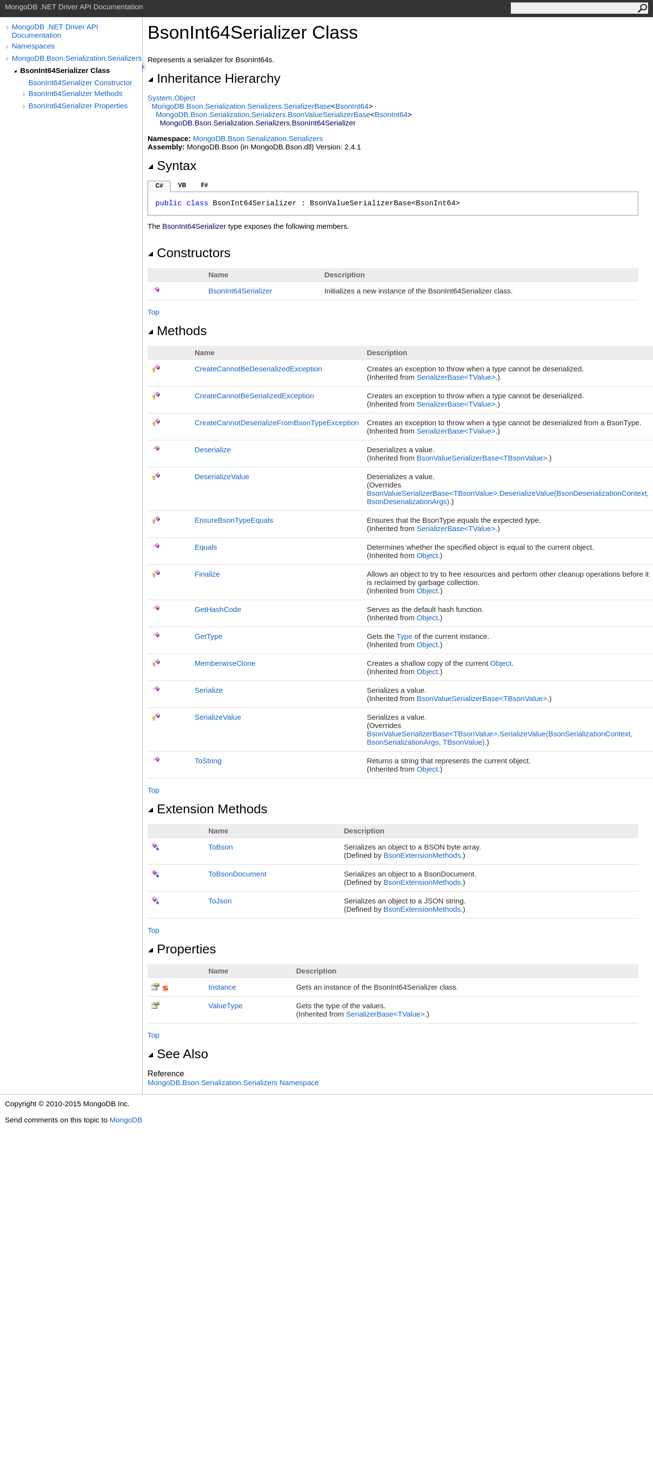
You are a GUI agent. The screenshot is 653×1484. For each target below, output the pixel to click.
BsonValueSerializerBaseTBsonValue (482, 458)
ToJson (220, 901)
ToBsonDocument (237, 874)
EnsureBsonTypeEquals (234, 520)
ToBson (220, 847)
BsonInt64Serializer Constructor (80, 82)
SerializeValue (218, 717)
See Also (178, 1053)
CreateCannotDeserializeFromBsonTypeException (277, 422)
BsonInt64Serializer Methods (75, 93)
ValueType (225, 1005)
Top (153, 312)
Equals (206, 547)
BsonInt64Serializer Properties (78, 105)
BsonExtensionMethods (422, 855)
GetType (209, 636)
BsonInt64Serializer (240, 291)
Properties (182, 949)
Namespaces (33, 46)
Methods (177, 330)
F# (204, 185)
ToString (208, 760)
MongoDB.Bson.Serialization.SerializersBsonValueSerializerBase (263, 114)
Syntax (172, 165)
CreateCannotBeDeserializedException (258, 369)
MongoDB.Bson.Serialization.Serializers (77, 58)
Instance (222, 987)
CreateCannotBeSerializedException (254, 395)
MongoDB (125, 1120)
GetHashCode (218, 609)
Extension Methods (208, 809)
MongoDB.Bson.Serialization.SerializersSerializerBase (241, 106)
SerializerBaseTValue (456, 377)
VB (182, 185)
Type (405, 636)
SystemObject (172, 98)
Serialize (209, 690)
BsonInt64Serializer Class (65, 70)
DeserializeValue (222, 476)
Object (427, 555)
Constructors (189, 252)
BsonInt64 (352, 106)
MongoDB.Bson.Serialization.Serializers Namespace (233, 1082)
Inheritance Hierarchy (214, 78)
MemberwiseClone (225, 663)
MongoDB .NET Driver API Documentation (55, 31)
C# (159, 185)
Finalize (207, 574)
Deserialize (213, 449)
